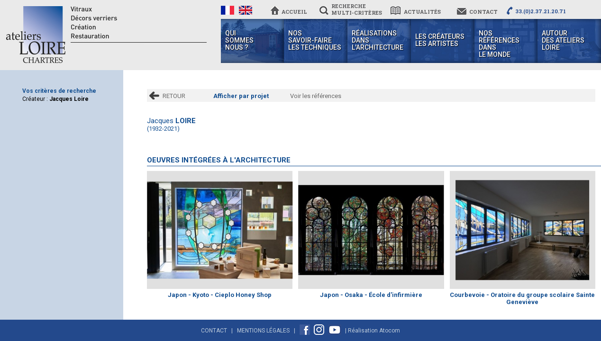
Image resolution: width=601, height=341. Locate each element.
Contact (214, 330)
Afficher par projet (241, 95)
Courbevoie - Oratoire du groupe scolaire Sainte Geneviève (522, 298)
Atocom (389, 330)
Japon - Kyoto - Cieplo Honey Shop (220, 294)
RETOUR (174, 95)
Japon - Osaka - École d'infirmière (371, 294)
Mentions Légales (263, 330)
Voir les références (315, 95)
